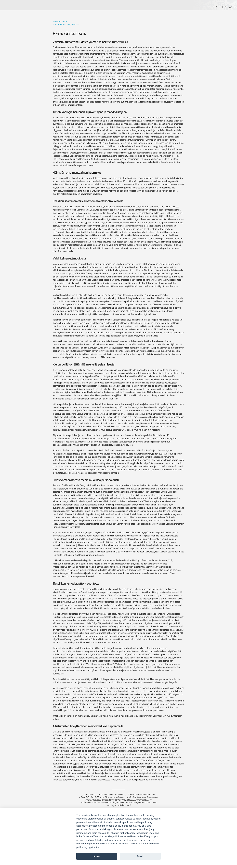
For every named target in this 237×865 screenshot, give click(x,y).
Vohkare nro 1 (60, 21)
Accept (96, 856)
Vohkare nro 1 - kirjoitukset (66, 24)
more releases (219, 7)
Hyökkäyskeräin (70, 34)
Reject (140, 856)
